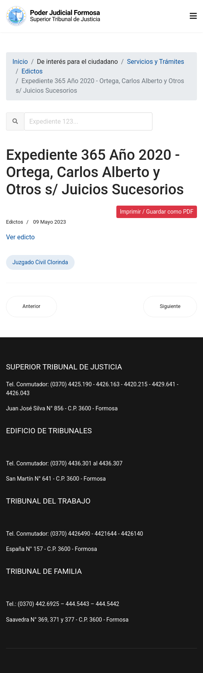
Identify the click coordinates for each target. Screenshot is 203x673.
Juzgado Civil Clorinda (40, 262)
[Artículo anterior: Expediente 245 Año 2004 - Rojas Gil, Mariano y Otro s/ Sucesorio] (31, 306)
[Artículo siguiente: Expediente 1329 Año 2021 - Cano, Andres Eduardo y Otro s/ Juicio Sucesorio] (170, 306)
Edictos (14, 222)
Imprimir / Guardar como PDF (156, 211)
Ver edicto (20, 237)
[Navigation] (193, 16)
